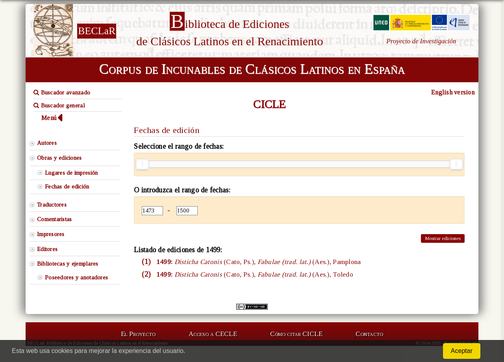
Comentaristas (54, 219)
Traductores (52, 204)
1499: (258, 262)
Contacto (369, 334)
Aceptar (461, 350)
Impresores (51, 234)
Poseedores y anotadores (76, 277)
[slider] (142, 164)
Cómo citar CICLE (296, 334)
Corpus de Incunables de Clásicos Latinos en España (252, 69)
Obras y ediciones (59, 158)
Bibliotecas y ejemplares (67, 263)
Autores (47, 143)
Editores (47, 249)
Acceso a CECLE (213, 334)
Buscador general (59, 105)
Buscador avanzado (61, 92)
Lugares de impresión (71, 173)
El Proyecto (138, 334)
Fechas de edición (67, 186)
